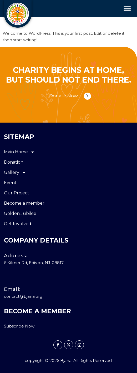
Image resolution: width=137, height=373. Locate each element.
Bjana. (66, 360)
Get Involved (17, 223)
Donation (13, 162)
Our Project (16, 192)
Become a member (24, 203)
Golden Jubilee (20, 213)
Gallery (15, 172)
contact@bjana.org (23, 296)
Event (10, 182)
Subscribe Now (19, 326)
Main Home (19, 152)
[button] (127, 8)
